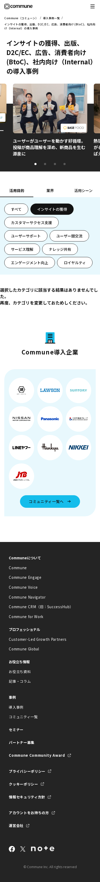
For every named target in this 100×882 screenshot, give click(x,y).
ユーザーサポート (26, 236)
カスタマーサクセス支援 (31, 222)
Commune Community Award (37, 755)
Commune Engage (25, 577)
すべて (16, 209)
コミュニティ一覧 (23, 716)
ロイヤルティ (75, 262)
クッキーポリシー (23, 784)
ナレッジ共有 (60, 249)
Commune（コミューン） (21, 18)
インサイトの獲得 (52, 209)
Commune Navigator (27, 597)
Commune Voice (23, 587)
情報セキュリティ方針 (27, 796)
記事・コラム (20, 681)
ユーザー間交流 (69, 236)
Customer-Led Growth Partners (38, 639)
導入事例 (16, 707)
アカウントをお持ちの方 (29, 812)
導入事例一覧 (51, 18)
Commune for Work (26, 616)
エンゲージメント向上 (29, 262)
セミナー (16, 729)
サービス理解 (22, 249)
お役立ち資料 (20, 671)
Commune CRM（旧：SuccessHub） (41, 606)
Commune (18, 567)
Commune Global (24, 648)
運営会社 (16, 825)
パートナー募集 (21, 742)
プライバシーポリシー (27, 771)
